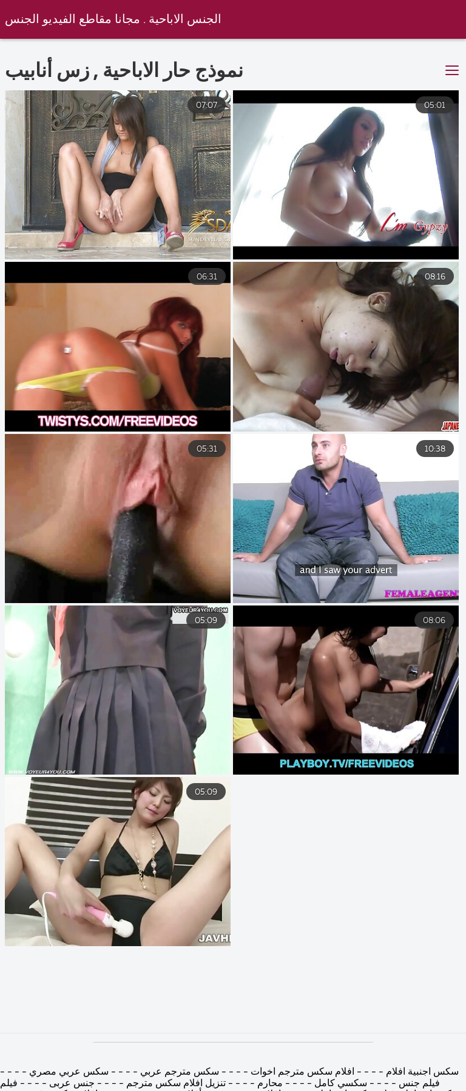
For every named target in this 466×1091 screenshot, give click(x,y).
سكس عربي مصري (69, 1072)
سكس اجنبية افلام (422, 1072)
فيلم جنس (419, 1084)
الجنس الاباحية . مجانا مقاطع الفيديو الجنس (113, 19)
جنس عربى (72, 1084)
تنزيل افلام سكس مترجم (175, 1084)
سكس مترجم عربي (178, 1072)
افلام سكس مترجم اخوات (301, 1072)
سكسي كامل (340, 1084)
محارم (270, 1084)
